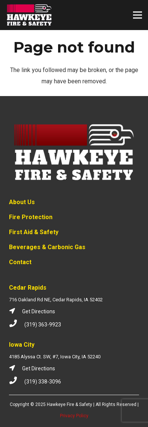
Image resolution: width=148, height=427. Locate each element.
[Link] (29, 15)
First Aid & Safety (33, 232)
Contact (20, 262)
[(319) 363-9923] (16, 324)
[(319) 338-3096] (16, 381)
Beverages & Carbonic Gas (47, 247)
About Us (22, 202)
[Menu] (137, 15)
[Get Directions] (15, 311)
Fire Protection (30, 217)
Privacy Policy (74, 415)
